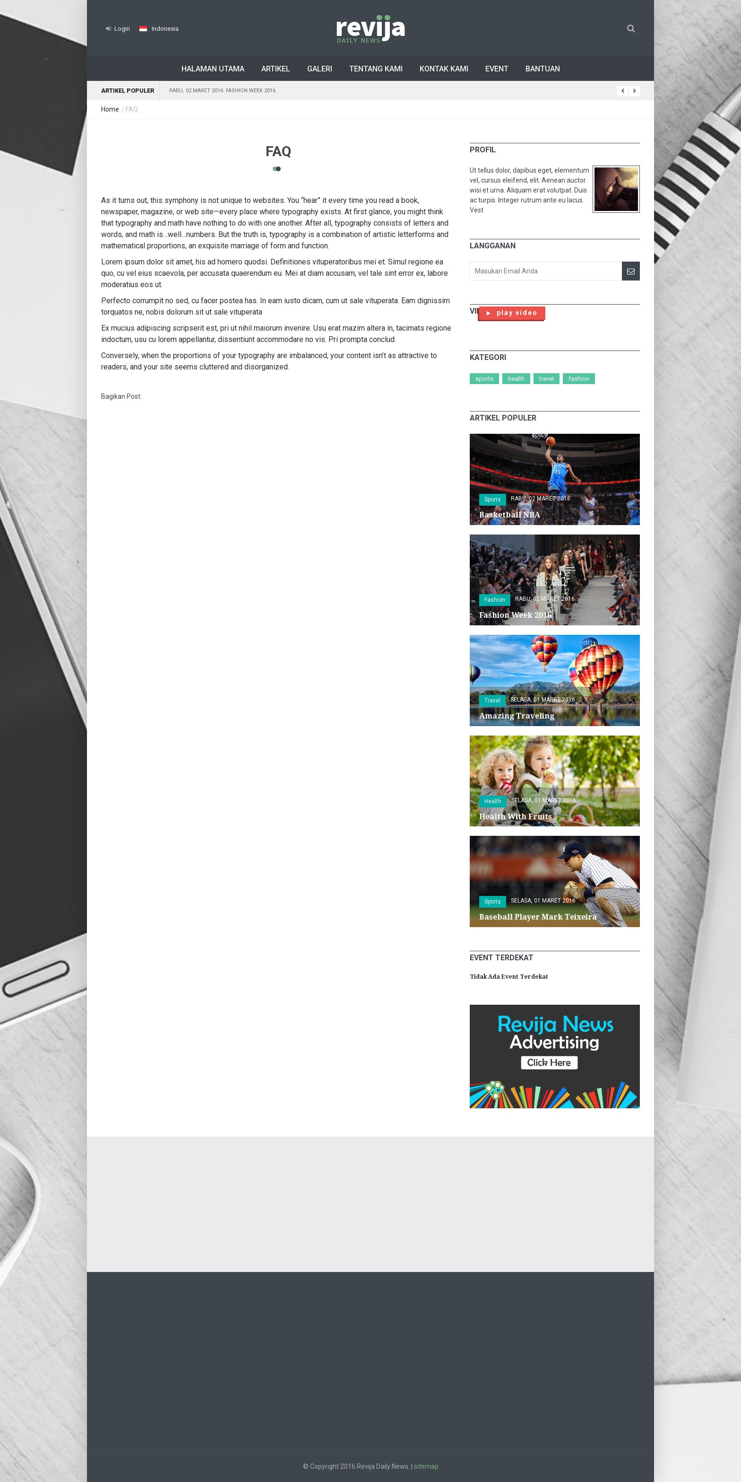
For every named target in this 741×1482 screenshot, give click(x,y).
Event (496, 68)
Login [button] (118, 29)
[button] (159, 28)
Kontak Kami (444, 68)
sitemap (426, 1466)
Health (516, 378)
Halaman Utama (212, 68)
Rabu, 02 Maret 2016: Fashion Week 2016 (222, 91)
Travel (546, 378)
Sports (484, 378)
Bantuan (543, 68)
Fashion (579, 378)
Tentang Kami (376, 68)
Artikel (275, 68)
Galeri (319, 68)
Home (110, 109)
